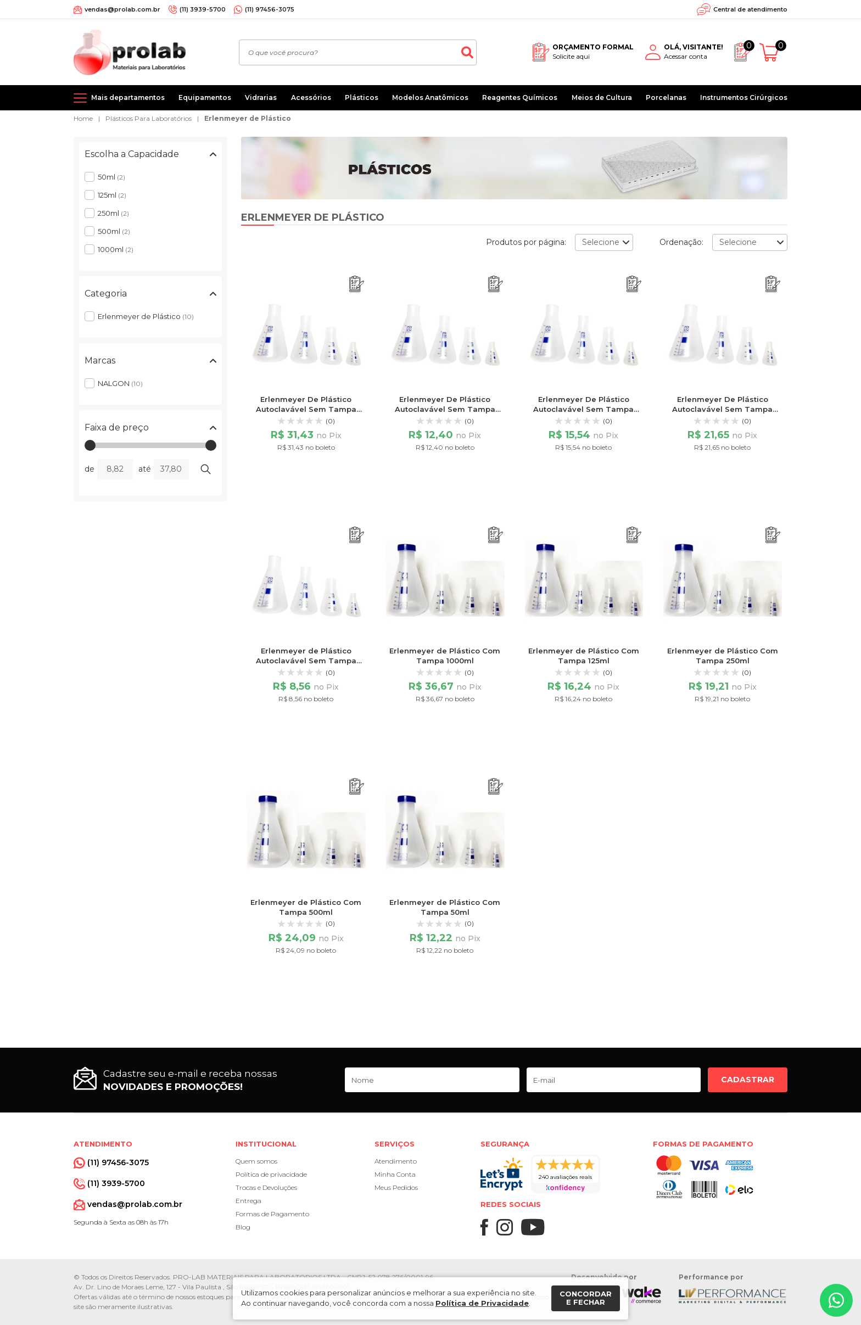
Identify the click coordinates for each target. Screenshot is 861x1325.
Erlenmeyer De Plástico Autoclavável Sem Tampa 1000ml (306, 409)
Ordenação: (681, 242)
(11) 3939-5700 (203, 9)
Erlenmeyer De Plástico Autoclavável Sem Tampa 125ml (445, 409)
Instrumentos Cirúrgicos (743, 97)
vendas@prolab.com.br (122, 9)
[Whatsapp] (836, 1300)
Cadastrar (747, 1079)
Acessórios (311, 97)
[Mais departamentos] (119, 97)
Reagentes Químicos (519, 97)
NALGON (120, 383)
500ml (114, 231)
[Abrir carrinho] (773, 52)
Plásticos (361, 97)
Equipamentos (204, 97)
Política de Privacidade (482, 1303)
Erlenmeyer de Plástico (247, 118)
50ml (111, 176)
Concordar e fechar (586, 1298)
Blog (243, 1227)
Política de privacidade (271, 1174)
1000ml (115, 249)
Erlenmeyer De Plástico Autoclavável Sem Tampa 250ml (583, 409)
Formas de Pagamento (272, 1214)
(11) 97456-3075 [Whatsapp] (269, 9)
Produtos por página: (526, 242)
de (89, 469)
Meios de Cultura (602, 97)
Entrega (248, 1201)
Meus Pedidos (396, 1187)
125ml (112, 195)
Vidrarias (261, 97)
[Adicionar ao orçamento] (356, 284)
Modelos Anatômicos (430, 97)
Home (83, 118)
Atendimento (395, 1161)
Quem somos (256, 1161)
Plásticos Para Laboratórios (148, 118)
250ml (113, 213)
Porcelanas (666, 97)
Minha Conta (395, 1174)
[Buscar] (467, 52)
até (144, 469)
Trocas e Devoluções (266, 1187)
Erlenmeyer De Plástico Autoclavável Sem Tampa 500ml (722, 409)
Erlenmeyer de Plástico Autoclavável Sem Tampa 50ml (306, 660)
